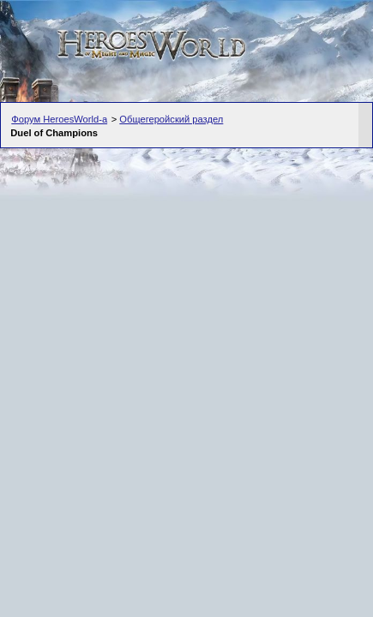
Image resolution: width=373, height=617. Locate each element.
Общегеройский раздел (171, 119)
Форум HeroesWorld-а (59, 119)
